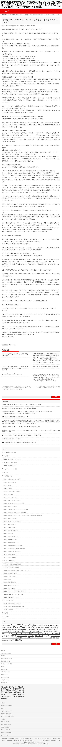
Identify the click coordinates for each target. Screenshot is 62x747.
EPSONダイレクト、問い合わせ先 (12, 374)
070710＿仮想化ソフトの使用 (10, 506)
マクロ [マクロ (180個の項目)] (46, 635)
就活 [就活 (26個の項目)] (54, 638)
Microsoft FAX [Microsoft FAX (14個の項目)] (18, 629)
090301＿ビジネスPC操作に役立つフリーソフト (14, 606)
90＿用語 (6, 613)
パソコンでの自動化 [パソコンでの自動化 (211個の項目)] (23, 633)
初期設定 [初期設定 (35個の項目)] (38, 638)
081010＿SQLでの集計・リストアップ (12, 597)
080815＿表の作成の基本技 (10, 582)
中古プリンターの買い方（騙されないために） (46, 366)
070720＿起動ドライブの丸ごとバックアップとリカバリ (16, 509)
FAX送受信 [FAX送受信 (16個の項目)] (8, 629)
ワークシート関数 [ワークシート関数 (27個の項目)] (26, 638)
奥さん (3, 650)
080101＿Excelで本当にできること (11, 567)
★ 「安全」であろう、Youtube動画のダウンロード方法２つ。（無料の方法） (21, 435)
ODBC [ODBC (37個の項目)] (33, 629)
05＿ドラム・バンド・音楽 (10, 469)
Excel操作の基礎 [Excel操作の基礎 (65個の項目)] (42, 627)
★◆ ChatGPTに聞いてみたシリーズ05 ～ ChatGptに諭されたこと (19, 442)
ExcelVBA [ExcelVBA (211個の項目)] (18, 627)
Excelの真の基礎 (5, 671)
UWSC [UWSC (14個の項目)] (40, 629)
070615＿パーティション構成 (10, 497)
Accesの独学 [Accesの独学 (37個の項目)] (52, 625)
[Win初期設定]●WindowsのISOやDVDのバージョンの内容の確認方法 (19, 408)
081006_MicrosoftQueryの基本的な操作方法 (13, 594)
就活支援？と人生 (6, 661)
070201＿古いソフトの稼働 (10, 482)
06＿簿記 (6, 472)
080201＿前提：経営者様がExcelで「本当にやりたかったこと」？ (18, 570)
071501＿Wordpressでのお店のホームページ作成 (14, 548)
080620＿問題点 (7, 579)
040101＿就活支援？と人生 (10, 465)
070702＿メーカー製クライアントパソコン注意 (14, 503)
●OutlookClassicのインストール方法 (11, 438)
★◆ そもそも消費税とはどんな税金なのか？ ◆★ (15, 416)
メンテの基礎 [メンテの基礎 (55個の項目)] (16, 638)
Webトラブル (12, 344)
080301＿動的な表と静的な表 (10, 573)
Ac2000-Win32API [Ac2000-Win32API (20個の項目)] (6, 625)
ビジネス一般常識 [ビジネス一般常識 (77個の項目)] (9, 636)
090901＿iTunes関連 (8, 609)
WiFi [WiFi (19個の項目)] (43, 629)
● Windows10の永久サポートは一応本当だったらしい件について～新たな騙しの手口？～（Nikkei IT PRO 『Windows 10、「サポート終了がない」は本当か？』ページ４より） (16, 388)
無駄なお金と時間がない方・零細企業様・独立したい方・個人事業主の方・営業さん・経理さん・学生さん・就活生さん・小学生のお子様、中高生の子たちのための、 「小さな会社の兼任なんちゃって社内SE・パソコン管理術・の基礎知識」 (31, 4)
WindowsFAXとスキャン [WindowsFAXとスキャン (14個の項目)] (49, 629)
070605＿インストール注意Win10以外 (12, 491)
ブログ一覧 (4, 682)
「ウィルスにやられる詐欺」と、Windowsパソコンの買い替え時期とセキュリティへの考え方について (15, 368)
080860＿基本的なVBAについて (11, 588)
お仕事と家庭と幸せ (6, 653)
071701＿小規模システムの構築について (12, 551)
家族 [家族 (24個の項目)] (51, 638)
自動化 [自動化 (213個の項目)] (18, 639)
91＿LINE (6, 616)
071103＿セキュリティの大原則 (11, 536)
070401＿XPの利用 (8, 488)
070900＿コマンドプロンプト (10, 527)
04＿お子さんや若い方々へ (10, 462)
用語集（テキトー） (6, 680)
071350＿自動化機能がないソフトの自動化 (13, 545)
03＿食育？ (7, 456)
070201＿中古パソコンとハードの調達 (12, 479)
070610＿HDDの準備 (8, 494)
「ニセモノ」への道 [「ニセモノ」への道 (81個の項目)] (10, 632)
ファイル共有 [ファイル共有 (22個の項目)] (31, 636)
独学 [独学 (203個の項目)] (12, 639)
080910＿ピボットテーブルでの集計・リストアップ (15, 591)
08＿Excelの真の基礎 (9, 560)
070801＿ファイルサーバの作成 (11, 518)
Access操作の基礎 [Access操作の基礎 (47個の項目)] (41, 625)
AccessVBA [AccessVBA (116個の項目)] (16, 625)
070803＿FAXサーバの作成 (10, 524)
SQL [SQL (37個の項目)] (37, 629)
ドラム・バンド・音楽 (7, 663)
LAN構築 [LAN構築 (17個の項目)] (13, 629)
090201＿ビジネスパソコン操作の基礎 (12, 603)
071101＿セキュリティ (9, 533)
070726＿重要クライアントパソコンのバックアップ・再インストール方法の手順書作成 (23, 515)
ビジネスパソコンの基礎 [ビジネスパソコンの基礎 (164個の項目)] (47, 633)
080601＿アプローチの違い (10, 576)
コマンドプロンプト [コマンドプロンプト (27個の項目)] (47, 631)
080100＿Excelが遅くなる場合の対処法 (12, 564)
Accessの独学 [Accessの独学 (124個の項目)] (28, 625)
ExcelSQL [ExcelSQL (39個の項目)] (10, 627)
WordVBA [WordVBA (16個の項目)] (56, 629)
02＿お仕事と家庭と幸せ (10, 452)
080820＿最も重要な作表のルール (11, 585)
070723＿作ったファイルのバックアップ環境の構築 (15, 512)
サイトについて (5, 677)
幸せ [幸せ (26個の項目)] (57, 638)
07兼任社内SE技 (8, 476)
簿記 (3, 666)
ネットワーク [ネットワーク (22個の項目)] (8, 634)
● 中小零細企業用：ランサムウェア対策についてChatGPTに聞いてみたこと (21, 426)
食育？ (3, 655)
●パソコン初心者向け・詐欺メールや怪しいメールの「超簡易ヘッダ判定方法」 (22, 404)
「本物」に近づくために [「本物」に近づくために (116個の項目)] (30, 631)
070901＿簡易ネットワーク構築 (11, 530)
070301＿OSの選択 (31, 25)
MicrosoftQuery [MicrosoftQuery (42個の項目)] (26, 629)
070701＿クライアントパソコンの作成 (12, 500)
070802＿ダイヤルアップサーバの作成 (12, 521)
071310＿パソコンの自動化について (11, 542)
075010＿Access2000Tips (9, 554)
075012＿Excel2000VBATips (10, 557)
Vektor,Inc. (40, 743)
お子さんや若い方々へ (7, 658)
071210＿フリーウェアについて (11, 539)
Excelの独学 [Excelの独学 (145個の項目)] (30, 627)
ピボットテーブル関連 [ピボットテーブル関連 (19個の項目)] (22, 636)
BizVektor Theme (31, 743)
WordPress (22, 743)
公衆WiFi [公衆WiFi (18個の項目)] (33, 638)
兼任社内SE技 (5, 669)
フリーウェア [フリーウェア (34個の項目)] (39, 636)
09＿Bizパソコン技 (8, 600)
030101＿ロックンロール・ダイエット (12, 459)
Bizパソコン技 (5, 674)
